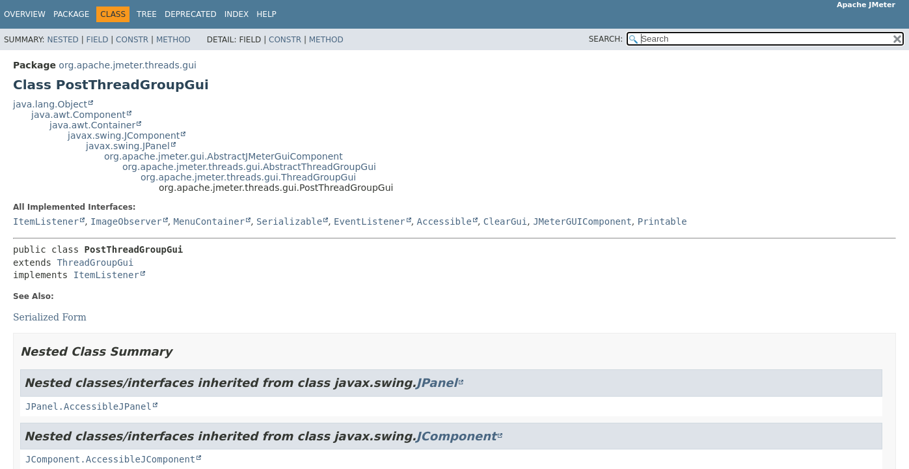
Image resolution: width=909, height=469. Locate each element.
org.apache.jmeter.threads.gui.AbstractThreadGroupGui (249, 167)
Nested (62, 39)
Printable (662, 221)
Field (97, 39)
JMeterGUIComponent (582, 221)
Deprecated (191, 14)
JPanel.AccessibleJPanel (88, 406)
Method (173, 39)
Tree (147, 14)
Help (266, 14)
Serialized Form (50, 317)
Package (71, 14)
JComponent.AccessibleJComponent (110, 459)
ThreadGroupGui (95, 262)
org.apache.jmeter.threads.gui (128, 65)
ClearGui (505, 221)
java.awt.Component (78, 114)
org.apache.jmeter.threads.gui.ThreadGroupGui (248, 177)
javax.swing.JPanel (128, 146)
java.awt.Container (92, 125)
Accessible (444, 221)
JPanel (436, 383)
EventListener (369, 221)
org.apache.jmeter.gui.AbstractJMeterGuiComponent (223, 156)
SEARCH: (606, 39)
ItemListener (46, 221)
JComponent (456, 436)
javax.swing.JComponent (124, 135)
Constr (132, 39)
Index (236, 14)
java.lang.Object (50, 104)
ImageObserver (126, 221)
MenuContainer (209, 221)
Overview (25, 14)
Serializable (289, 221)
